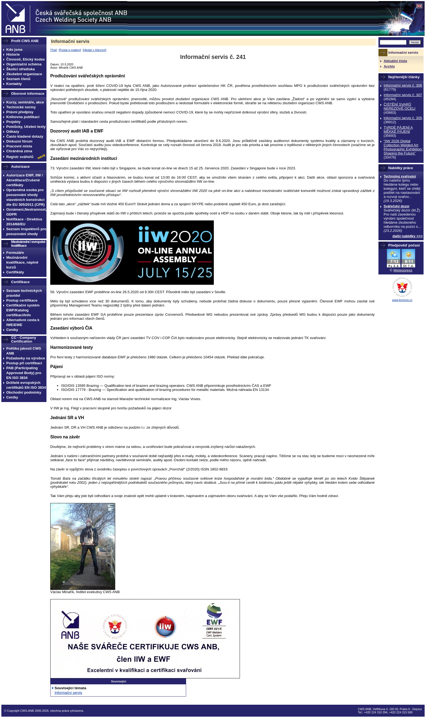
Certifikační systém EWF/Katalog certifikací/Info (22, 310)
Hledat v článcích (94, 50)
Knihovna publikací (22, 117)
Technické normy (21, 107)
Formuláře (15, 253)
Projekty (13, 122)
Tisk (53, 50)
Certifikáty (15, 272)
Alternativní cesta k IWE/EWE (22, 322)
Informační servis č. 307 (403, 95)
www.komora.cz (402, 300)
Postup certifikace (21, 300)
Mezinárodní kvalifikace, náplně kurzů (22, 262)
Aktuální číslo (395, 61)
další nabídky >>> (408, 236)
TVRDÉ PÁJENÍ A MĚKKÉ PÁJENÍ (398, 129)
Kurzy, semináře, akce (25, 102)
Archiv (389, 66)
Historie (13, 54)
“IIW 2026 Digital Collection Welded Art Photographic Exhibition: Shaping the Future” (403, 147)
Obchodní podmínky (23, 392)
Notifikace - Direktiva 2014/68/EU (24, 221)
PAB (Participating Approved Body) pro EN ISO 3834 (23, 373)
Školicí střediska (20, 69)
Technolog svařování (400, 176)
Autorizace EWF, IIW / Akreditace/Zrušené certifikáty (24, 180)
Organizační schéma (24, 64)
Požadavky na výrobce (25, 358)
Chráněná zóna (19, 151)
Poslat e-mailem (69, 50)
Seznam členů (18, 79)
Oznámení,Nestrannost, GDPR (26, 211)
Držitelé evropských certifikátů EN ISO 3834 (26, 385)
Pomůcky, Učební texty (26, 127)
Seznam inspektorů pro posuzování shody (26, 231)
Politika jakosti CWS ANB (23, 350)
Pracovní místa (19, 146)
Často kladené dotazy (24, 136)
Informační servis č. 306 (403, 85)
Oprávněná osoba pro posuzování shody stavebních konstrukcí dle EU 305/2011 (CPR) (25, 197)
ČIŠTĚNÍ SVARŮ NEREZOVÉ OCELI (399, 106)
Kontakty (14, 84)
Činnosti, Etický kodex (25, 59)
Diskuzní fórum (19, 141)
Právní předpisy (19, 112)
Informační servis (70, 41)
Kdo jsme (14, 50)
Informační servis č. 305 (403, 118)
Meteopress (402, 270)
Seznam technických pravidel (24, 293)
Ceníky (12, 330)
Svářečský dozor (396, 206)
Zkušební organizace (24, 74)
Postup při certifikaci (24, 363)
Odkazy (12, 131)
